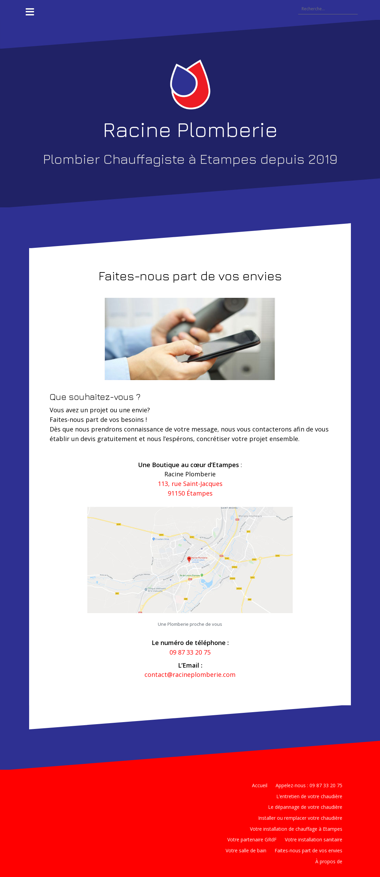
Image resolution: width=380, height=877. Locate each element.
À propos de (328, 861)
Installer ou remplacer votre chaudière (300, 818)
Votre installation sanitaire (313, 839)
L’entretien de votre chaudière (309, 796)
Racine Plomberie (190, 129)
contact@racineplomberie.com (190, 674)
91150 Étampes (190, 493)
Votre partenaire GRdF (252, 839)
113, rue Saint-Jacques (190, 483)
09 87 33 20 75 (190, 652)
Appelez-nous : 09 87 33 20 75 (309, 785)
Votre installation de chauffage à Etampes (296, 829)
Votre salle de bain (246, 850)
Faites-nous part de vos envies (308, 850)
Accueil (259, 785)
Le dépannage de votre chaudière (305, 807)
